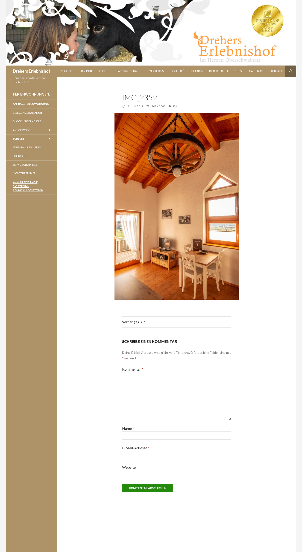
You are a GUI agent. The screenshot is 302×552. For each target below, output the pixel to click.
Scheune (18, 138)
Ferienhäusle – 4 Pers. (27, 147)
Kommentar (132, 369)
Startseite (68, 70)
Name (128, 428)
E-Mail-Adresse (136, 448)
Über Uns (87, 70)
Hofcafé (178, 70)
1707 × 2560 (157, 106)
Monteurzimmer (24, 173)
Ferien (103, 70)
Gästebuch (256, 70)
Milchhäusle (157, 70)
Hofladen (196, 70)
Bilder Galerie (219, 70)
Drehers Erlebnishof (31, 71)
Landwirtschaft (128, 70)
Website (129, 467)
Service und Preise (25, 164)
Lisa (174, 106)
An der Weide (21, 130)
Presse (239, 70)
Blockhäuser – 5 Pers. (27, 121)
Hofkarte (19, 155)
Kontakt (276, 70)
